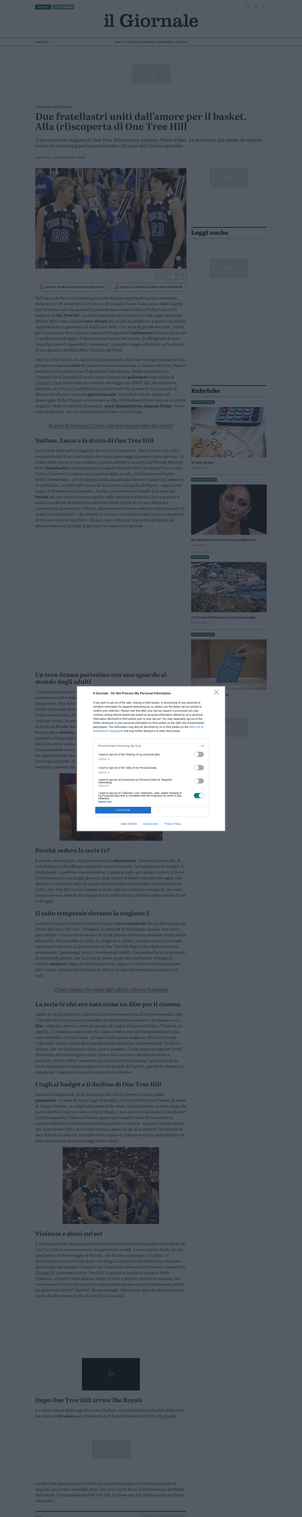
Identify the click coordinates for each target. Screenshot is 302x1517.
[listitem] (151, 746)
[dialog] (151, 758)
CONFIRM (123, 810)
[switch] (199, 754)
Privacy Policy (172, 823)
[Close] (217, 693)
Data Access (150, 823)
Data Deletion (129, 823)
